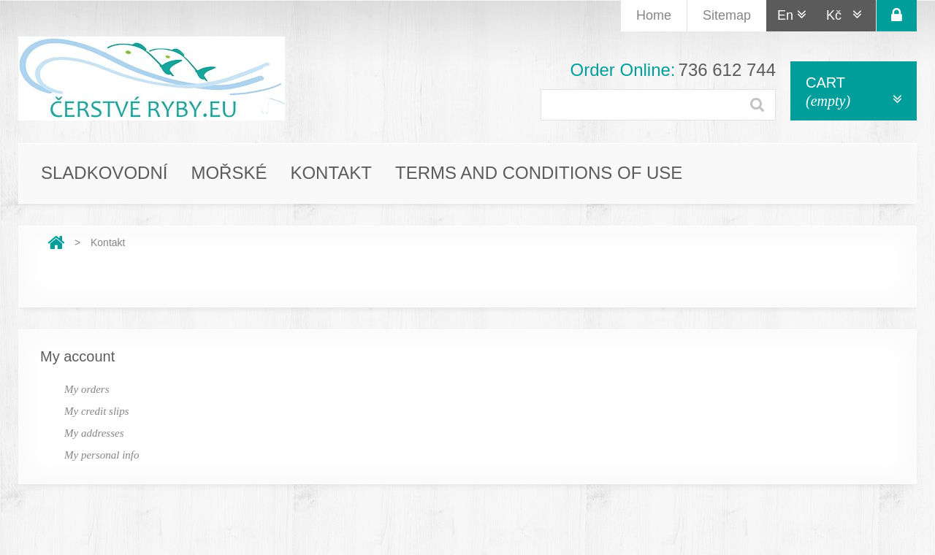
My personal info (102, 455)
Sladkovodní (104, 173)
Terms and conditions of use (538, 173)
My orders (87, 389)
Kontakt (331, 173)
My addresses (94, 433)
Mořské (229, 173)
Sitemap (727, 15)
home (653, 15)
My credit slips (96, 411)
